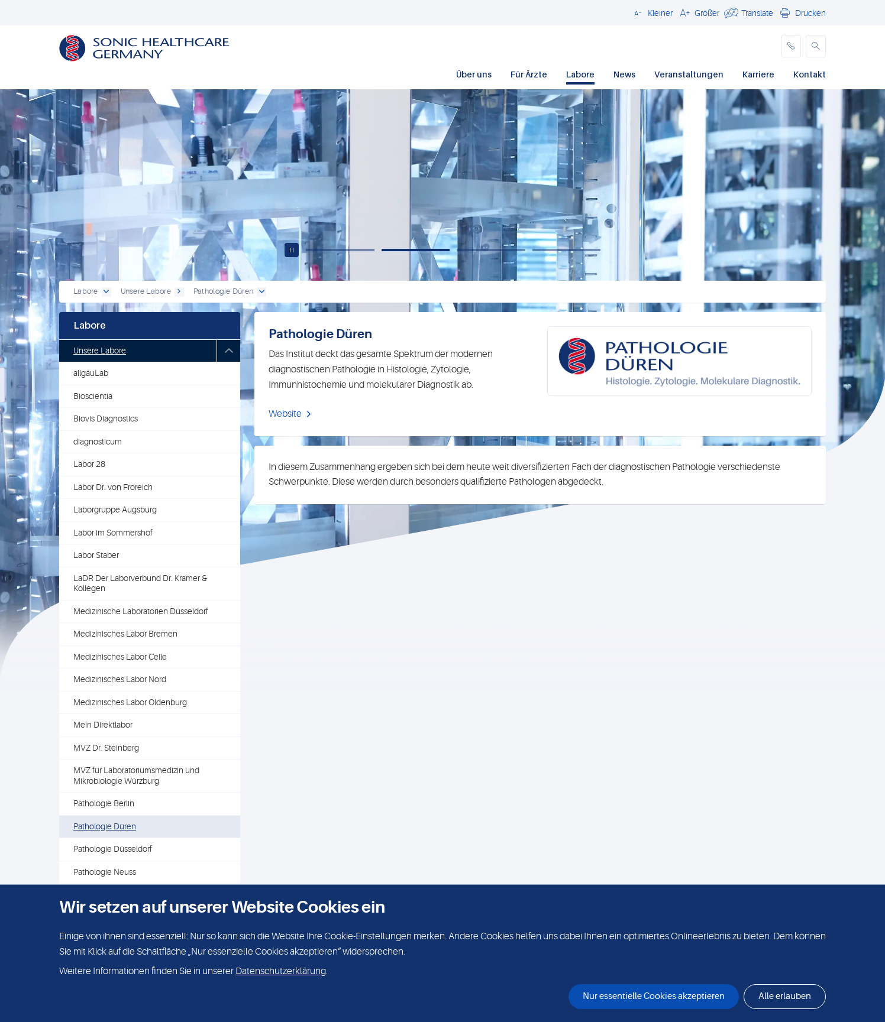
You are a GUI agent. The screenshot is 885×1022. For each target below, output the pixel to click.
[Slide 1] (340, 250)
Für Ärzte (529, 74)
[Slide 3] (491, 250)
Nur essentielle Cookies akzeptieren (654, 996)
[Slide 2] (416, 250)
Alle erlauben (784, 996)
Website (285, 413)
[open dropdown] (106, 292)
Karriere (758, 74)
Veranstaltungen (688, 74)
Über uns (474, 74)
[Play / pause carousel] (292, 250)
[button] (652, 12)
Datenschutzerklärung (280, 971)
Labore (580, 74)
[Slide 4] (566, 250)
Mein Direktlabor (103, 724)
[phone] (791, 46)
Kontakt (809, 74)
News (624, 74)
